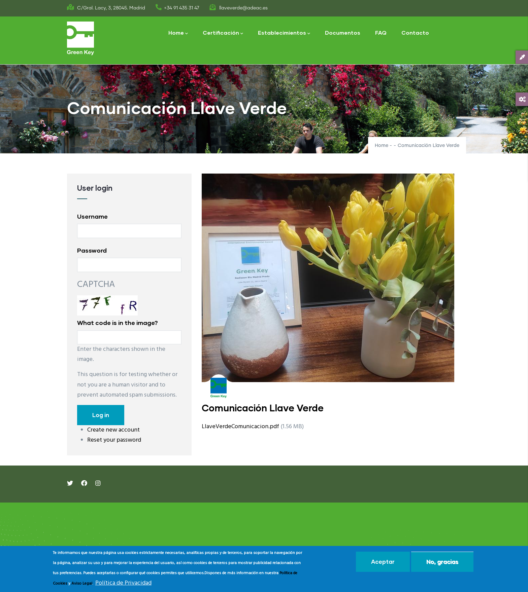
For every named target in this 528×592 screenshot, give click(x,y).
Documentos (342, 32)
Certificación (223, 33)
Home (178, 33)
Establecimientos (284, 33)
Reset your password (114, 440)
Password (92, 250)
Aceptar (383, 561)
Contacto (415, 32)
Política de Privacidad (123, 583)
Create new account (113, 430)
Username (92, 216)
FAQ (381, 32)
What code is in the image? (117, 322)
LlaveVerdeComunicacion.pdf (240, 427)
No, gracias (442, 561)
